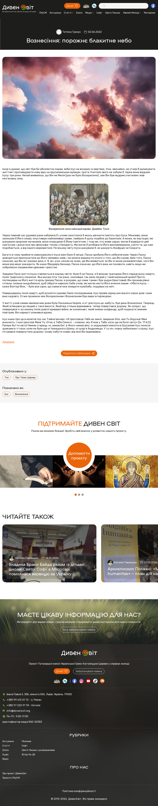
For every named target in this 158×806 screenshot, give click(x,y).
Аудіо (5, 754)
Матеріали (149, 12)
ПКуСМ (43, 12)
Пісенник (26, 741)
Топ (6, 377)
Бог (6, 394)
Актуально (55, 12)
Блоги (79, 12)
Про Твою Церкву (25, 377)
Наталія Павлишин (26, 558)
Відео (5, 758)
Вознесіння (21, 394)
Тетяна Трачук (72, 31)
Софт (99, 12)
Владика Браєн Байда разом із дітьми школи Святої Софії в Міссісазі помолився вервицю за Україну (46, 569)
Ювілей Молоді (132, 12)
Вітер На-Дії (28, 754)
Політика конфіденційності (79, 791)
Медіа (89, 12)
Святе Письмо (112, 12)
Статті (68, 12)
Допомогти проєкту (79, 455)
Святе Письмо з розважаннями (38, 750)
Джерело (8, 341)
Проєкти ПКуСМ (11, 777)
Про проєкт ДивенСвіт (14, 773)
